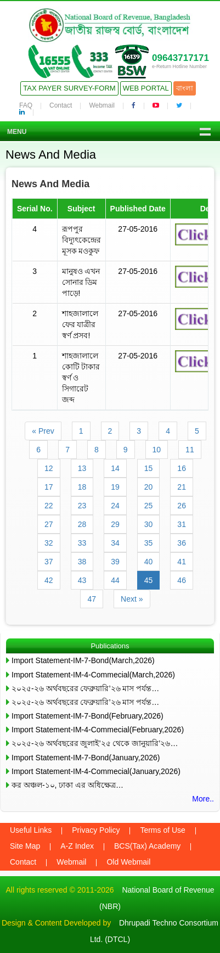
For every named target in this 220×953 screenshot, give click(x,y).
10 (157, 449)
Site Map (25, 846)
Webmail (101, 105)
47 (91, 599)
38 (82, 561)
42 (48, 580)
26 (181, 505)
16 (181, 468)
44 (115, 580)
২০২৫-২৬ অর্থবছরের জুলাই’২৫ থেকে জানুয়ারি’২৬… (95, 743)
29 (115, 524)
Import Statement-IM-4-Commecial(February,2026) (98, 729)
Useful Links (31, 830)
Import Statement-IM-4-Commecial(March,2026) (93, 674)
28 (82, 524)
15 (148, 468)
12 (48, 468)
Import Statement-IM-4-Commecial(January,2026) (96, 771)
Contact (60, 105)
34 (115, 543)
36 (181, 543)
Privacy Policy (96, 830)
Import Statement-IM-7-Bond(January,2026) (86, 757)
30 (148, 524)
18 (82, 487)
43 (82, 580)
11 (189, 449)
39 (115, 561)
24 (115, 505)
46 (181, 580)
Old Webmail (128, 861)
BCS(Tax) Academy (147, 846)
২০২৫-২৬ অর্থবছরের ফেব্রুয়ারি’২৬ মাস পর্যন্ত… (85, 688)
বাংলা (184, 88)
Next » (132, 599)
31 (181, 524)
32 (48, 543)
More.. (203, 798)
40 (148, 561)
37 (48, 561)
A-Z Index (77, 846)
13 (82, 468)
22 (48, 505)
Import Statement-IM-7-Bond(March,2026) (83, 660)
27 (48, 524)
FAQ (25, 105)
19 (115, 487)
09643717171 (180, 58)
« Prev (43, 431)
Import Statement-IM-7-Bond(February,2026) (87, 715)
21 (181, 487)
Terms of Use (162, 830)
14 (115, 468)
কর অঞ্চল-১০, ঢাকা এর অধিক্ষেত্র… (67, 785)
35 (148, 543)
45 (148, 580)
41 (181, 561)
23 (82, 505)
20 (148, 487)
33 (82, 543)
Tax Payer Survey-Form (69, 88)
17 (48, 487)
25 (148, 505)
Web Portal (146, 88)
